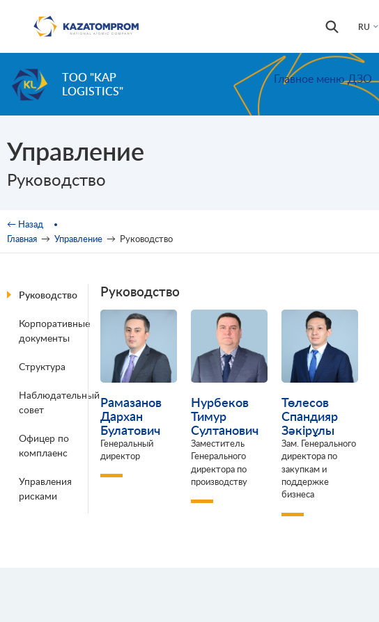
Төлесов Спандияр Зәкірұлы (309, 416)
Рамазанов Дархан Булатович (131, 416)
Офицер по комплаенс (44, 445)
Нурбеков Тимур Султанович (224, 416)
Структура (42, 366)
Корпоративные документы (54, 330)
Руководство (48, 295)
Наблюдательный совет (55, 402)
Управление (78, 238)
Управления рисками (45, 488)
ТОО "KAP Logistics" (92, 83)
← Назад (25, 224)
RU (364, 27)
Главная (22, 238)
